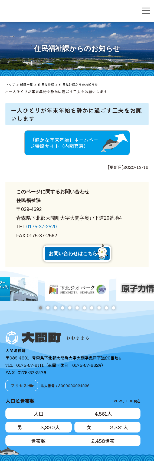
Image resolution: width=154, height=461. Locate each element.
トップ (10, 84)
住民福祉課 (46, 84)
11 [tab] (113, 308)
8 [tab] (91, 308)
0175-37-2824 (86, 365)
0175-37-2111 (30, 365)
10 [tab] (106, 308)
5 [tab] (69, 308)
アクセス (19, 385)
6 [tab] (77, 308)
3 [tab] (55, 308)
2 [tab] (47, 308)
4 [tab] (62, 308)
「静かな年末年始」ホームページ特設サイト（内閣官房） (64, 142)
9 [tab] (98, 308)
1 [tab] (40, 308)
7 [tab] (84, 308)
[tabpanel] (77, 289)
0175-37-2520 (41, 226)
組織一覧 (26, 84)
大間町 (45, 11)
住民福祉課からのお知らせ (78, 84)
